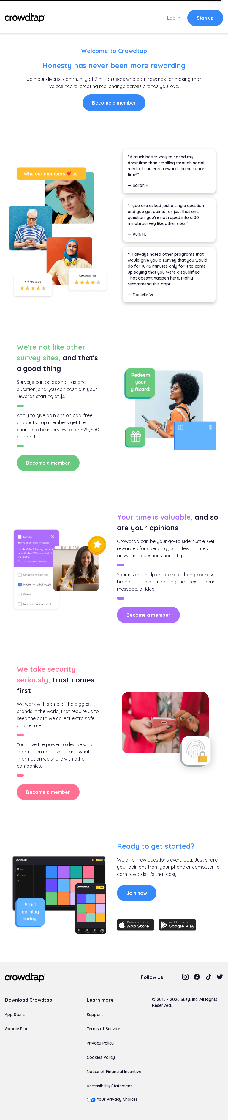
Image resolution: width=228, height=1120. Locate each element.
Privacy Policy (100, 1043)
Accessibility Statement (109, 1086)
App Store (15, 1014)
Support (95, 1014)
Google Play (16, 1028)
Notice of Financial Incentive (114, 1071)
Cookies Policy (101, 1057)
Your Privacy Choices (117, 1099)
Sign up (205, 18)
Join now (136, 893)
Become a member (114, 103)
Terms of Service (103, 1028)
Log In (173, 18)
